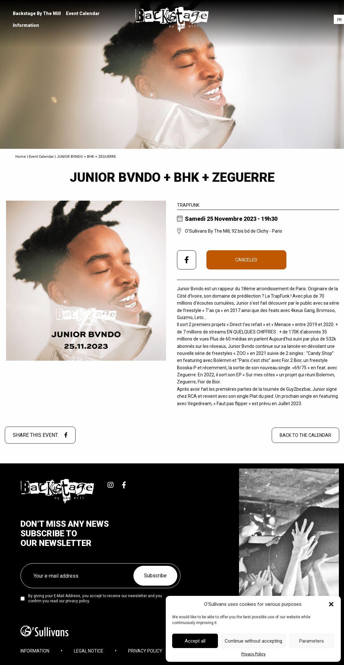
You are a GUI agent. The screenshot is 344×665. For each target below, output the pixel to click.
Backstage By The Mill (37, 13)
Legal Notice (88, 650)
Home (20, 157)
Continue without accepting (253, 641)
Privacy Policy (253, 654)
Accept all (195, 641)
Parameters (311, 641)
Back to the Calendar (305, 435)
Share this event (40, 435)
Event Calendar (83, 13)
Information (26, 25)
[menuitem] (36, 13)
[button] (331, 604)
